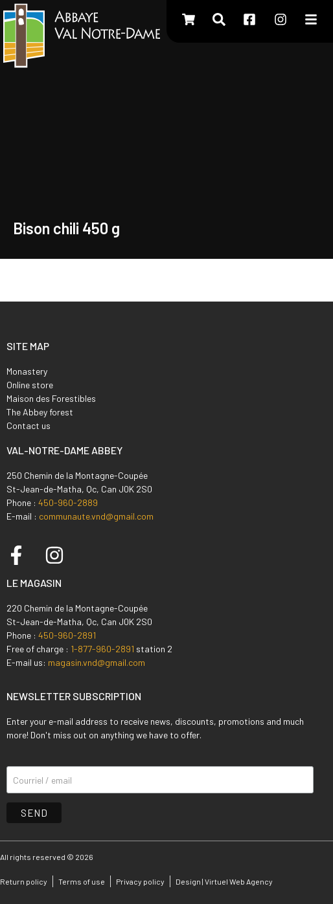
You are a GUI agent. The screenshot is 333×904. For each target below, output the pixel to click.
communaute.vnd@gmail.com (96, 516)
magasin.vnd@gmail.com (96, 662)
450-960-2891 (67, 635)
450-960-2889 (68, 502)
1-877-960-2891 (102, 648)
